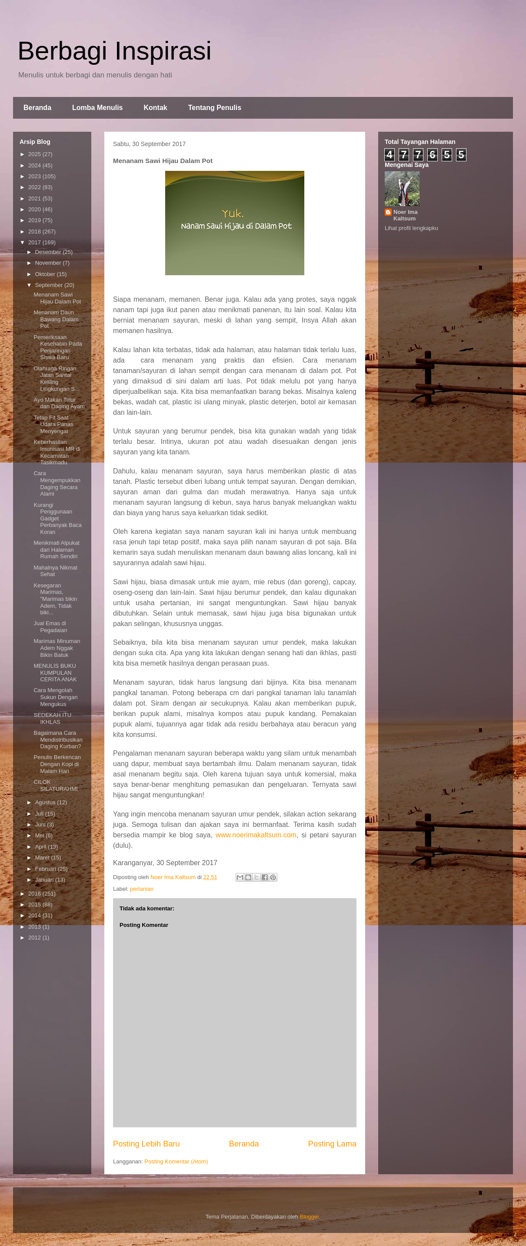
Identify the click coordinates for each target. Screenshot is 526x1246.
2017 (35, 242)
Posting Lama (332, 1143)
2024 (35, 165)
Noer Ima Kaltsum (405, 215)
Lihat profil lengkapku (411, 228)
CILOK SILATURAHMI (55, 785)
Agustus (46, 802)
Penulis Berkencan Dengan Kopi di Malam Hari (56, 764)
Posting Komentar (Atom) (176, 1161)
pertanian (141, 889)
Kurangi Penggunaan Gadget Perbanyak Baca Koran (57, 518)
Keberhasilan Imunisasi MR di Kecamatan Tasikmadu (56, 452)
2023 (35, 176)
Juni (41, 824)
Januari (45, 879)
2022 (35, 187)
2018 (35, 231)
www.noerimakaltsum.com (256, 835)
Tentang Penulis (214, 107)
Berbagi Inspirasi (114, 50)
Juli (40, 813)
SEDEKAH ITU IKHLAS (52, 718)
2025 (35, 154)
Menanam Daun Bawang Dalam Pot (55, 319)
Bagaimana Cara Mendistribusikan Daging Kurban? (58, 740)
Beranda (37, 107)
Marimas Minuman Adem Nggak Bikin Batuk (56, 648)
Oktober (46, 274)
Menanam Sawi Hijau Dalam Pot (57, 298)
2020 (35, 209)
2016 (35, 893)
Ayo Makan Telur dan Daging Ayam (58, 403)
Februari (46, 869)
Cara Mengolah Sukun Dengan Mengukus (55, 697)
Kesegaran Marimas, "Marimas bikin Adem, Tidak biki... (55, 599)
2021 (35, 198)
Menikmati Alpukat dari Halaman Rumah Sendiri (56, 550)
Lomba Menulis (97, 107)
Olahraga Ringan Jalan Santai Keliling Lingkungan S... (56, 378)
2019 (35, 220)
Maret (43, 857)
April (41, 846)
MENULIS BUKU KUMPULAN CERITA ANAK (55, 673)
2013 (35, 926)
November (49, 263)
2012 (35, 937)
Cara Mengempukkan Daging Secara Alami (56, 483)
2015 (35, 904)
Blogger (309, 1216)
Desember (49, 252)
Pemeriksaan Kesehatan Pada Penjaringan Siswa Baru (57, 347)
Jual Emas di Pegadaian (50, 626)
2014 (35, 915)
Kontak (155, 107)
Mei (40, 835)
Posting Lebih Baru (146, 1143)
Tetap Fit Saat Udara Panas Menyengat (53, 424)
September (49, 285)
